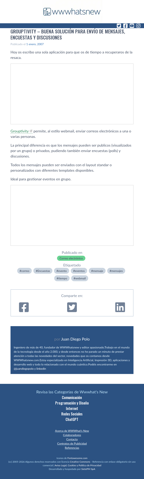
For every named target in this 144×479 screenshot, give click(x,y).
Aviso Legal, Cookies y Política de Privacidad (78, 465)
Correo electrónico (71, 258)
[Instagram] (138, 25)
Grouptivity (20, 131)
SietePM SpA (88, 468)
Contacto (72, 439)
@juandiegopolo (24, 368)
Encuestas (43, 270)
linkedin (41, 368)
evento (62, 270)
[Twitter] (118, 25)
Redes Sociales (72, 413)
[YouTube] (131, 25)
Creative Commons (80, 461)
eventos (80, 270)
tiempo (62, 278)
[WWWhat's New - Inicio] (72, 11)
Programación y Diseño (72, 403)
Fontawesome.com (77, 458)
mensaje (98, 270)
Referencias (72, 447)
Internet (72, 408)
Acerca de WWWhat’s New (72, 430)
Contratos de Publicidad (72, 443)
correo (25, 270)
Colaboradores (72, 435)
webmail (80, 278)
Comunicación (72, 397)
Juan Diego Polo (75, 338)
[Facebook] (125, 25)
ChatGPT (72, 419)
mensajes (117, 270)
